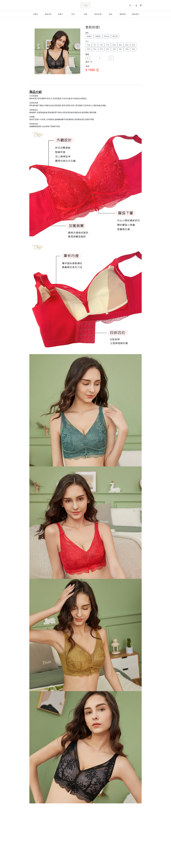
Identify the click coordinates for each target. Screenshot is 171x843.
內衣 (73, 14)
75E (107, 45)
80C (120, 45)
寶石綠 (106, 36)
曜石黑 (115, 36)
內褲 (85, 14)
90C (120, 49)
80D (127, 45)
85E (107, 49)
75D (101, 45)
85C (94, 49)
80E (133, 45)
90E (133, 49)
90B (114, 49)
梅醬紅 (89, 36)
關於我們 (135, 14)
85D (101, 49)
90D (127, 49)
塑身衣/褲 (98, 14)
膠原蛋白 (123, 14)
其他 (110, 14)
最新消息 (48, 14)
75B (88, 45)
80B (114, 45)
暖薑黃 (98, 36)
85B (88, 49)
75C (94, 45)
